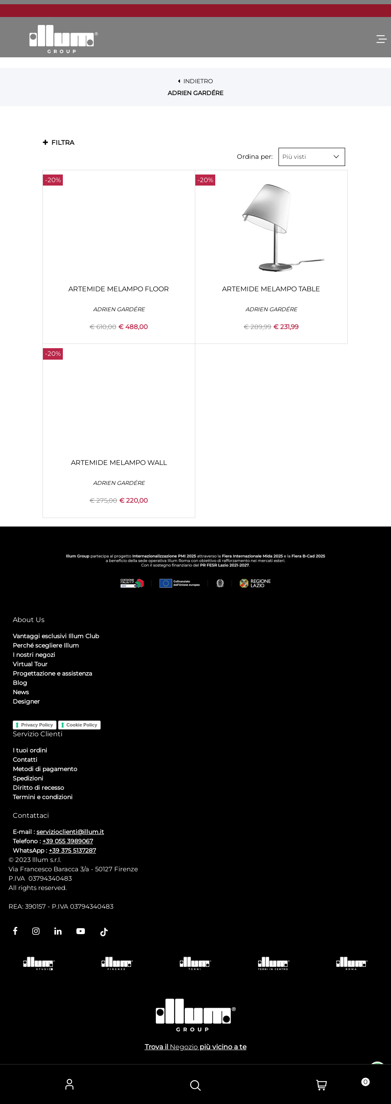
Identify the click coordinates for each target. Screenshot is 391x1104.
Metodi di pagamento (45, 769)
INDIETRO (195, 81)
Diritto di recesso (38, 787)
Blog (20, 683)
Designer (26, 701)
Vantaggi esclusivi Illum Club (56, 636)
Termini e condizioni (43, 797)
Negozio (184, 1047)
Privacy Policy (37, 724)
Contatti (25, 759)
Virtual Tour (30, 664)
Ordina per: (255, 156)
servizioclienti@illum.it (70, 832)
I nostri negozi (34, 655)
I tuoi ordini (30, 750)
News (21, 692)
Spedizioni (28, 778)
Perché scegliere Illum (46, 645)
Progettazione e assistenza (52, 673)
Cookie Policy (82, 724)
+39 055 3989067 (67, 841)
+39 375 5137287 (72, 850)
